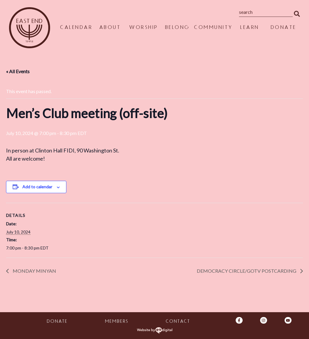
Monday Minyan (34, 271)
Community (213, 28)
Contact (177, 322)
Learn (249, 28)
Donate (283, 28)
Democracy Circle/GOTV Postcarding (247, 271)
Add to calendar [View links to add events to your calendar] (37, 186)
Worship (143, 28)
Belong (177, 28)
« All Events (18, 71)
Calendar (76, 28)
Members (116, 322)
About (110, 28)
